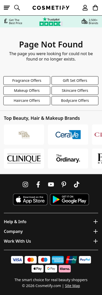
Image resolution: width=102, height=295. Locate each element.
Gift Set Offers (75, 80)
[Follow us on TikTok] (77, 184)
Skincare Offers (75, 90)
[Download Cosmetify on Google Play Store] (69, 199)
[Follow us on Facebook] (38, 184)
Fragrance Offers (27, 80)
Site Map (72, 285)
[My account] (83, 8)
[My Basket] (93, 8)
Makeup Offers (27, 90)
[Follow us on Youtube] (51, 184)
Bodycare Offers (75, 100)
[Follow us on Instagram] (25, 184)
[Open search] (19, 8)
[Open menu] (9, 8)
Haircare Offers (27, 100)
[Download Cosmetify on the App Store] (30, 199)
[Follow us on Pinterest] (64, 184)
